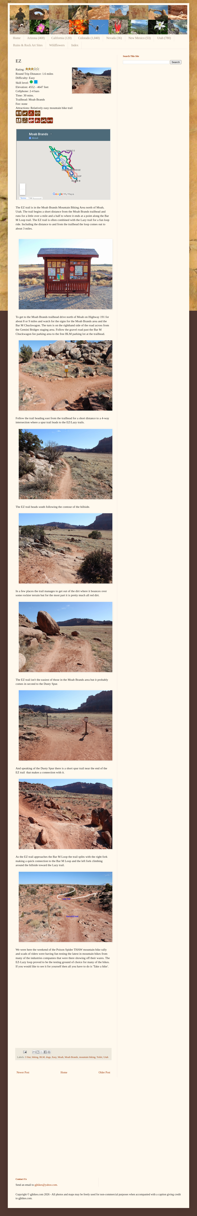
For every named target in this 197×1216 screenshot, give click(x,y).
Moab (60, 1057)
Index (74, 45)
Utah (106, 1057)
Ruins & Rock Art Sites (28, 45)
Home (16, 38)
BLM (42, 1057)
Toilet (99, 1057)
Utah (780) (164, 38)
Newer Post (23, 1072)
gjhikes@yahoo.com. (46, 1184)
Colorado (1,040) (89, 38)
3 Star (28, 1057)
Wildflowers (57, 45)
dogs (48, 1057)
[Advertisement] (152, 94)
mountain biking (87, 1057)
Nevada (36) (114, 38)
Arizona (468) (36, 38)
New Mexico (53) (140, 38)
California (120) (61, 38)
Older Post (104, 1072)
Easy (54, 1057)
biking (35, 1057)
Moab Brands (71, 1057)
